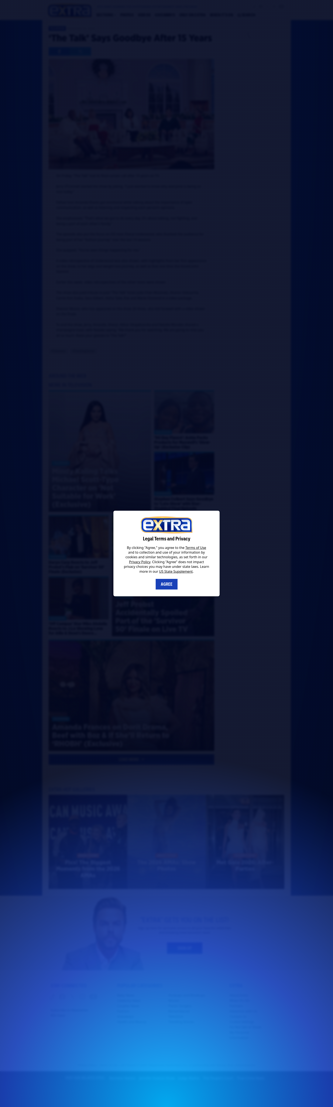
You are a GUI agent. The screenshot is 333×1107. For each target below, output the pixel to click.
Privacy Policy (139, 562)
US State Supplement (176, 571)
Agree (166, 584)
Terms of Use (195, 547)
